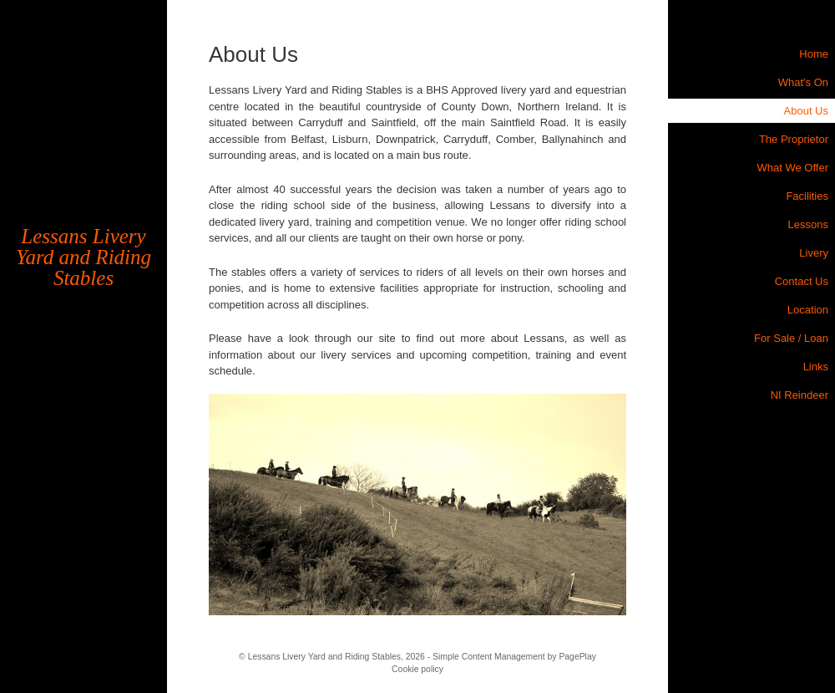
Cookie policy (417, 669)
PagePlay (577, 656)
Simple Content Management (489, 656)
